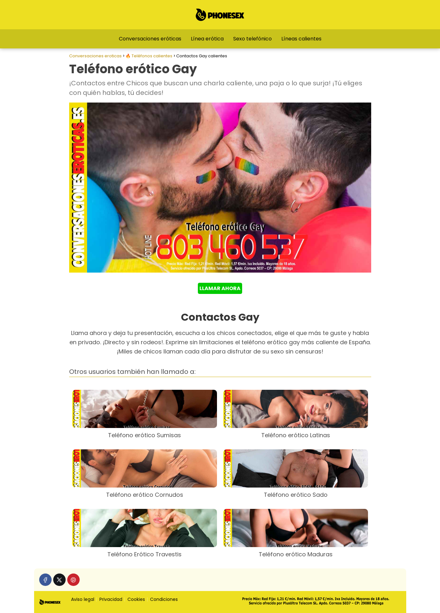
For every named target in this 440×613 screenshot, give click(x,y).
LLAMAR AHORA (220, 288)
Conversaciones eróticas (150, 38)
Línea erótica (207, 38)
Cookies (136, 599)
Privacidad (110, 599)
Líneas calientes (301, 38)
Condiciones (164, 599)
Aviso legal (82, 599)
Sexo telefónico (252, 38)
